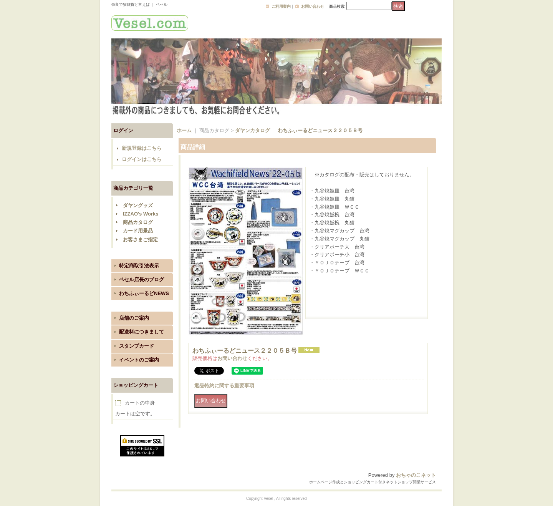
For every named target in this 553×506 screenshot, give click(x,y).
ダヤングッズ (138, 205)
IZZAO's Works (140, 214)
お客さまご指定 (140, 239)
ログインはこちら (142, 159)
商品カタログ (138, 222)
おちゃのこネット (416, 475)
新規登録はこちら (142, 148)
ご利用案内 (281, 6)
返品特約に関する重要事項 (224, 385)
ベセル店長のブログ (141, 279)
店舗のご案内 (134, 318)
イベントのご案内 (139, 360)
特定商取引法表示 (139, 266)
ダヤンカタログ (252, 130)
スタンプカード (136, 346)
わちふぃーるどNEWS (144, 293)
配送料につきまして (141, 332)
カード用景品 (138, 231)
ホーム (184, 130)
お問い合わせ (312, 6)
